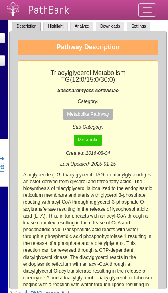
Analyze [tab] (82, 26)
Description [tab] (26, 26)
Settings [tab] (138, 26)
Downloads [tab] (110, 26)
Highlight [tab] (55, 26)
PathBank (48, 10)
